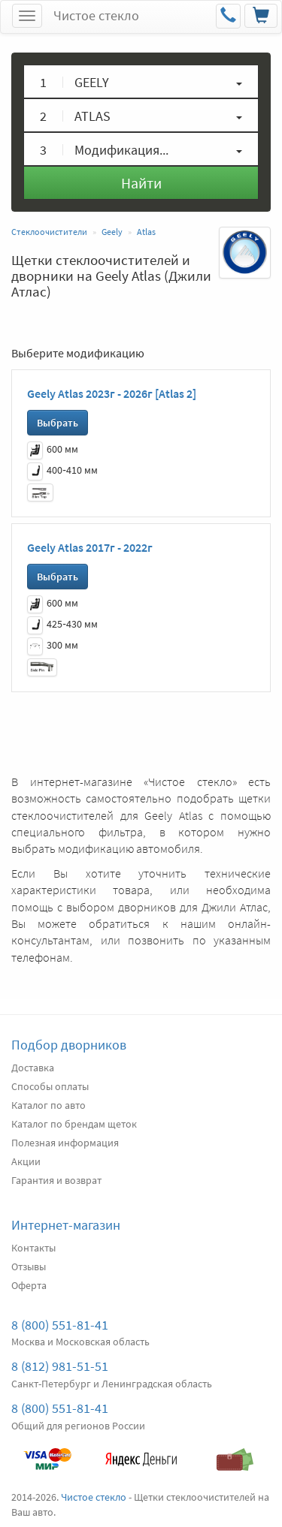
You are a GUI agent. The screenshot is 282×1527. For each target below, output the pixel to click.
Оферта (29, 1285)
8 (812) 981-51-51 (59, 1366)
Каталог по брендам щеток (74, 1124)
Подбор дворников (68, 1044)
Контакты (33, 1247)
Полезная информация (65, 1142)
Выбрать (57, 422)
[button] (141, 81)
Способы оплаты (50, 1086)
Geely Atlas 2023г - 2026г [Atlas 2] (111, 393)
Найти (141, 182)
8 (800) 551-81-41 (59, 1324)
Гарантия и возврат (56, 1180)
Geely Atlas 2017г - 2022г (90, 547)
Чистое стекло (96, 15)
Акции (26, 1161)
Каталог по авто (48, 1105)
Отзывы (28, 1266)
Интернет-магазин (65, 1224)
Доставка (32, 1067)
